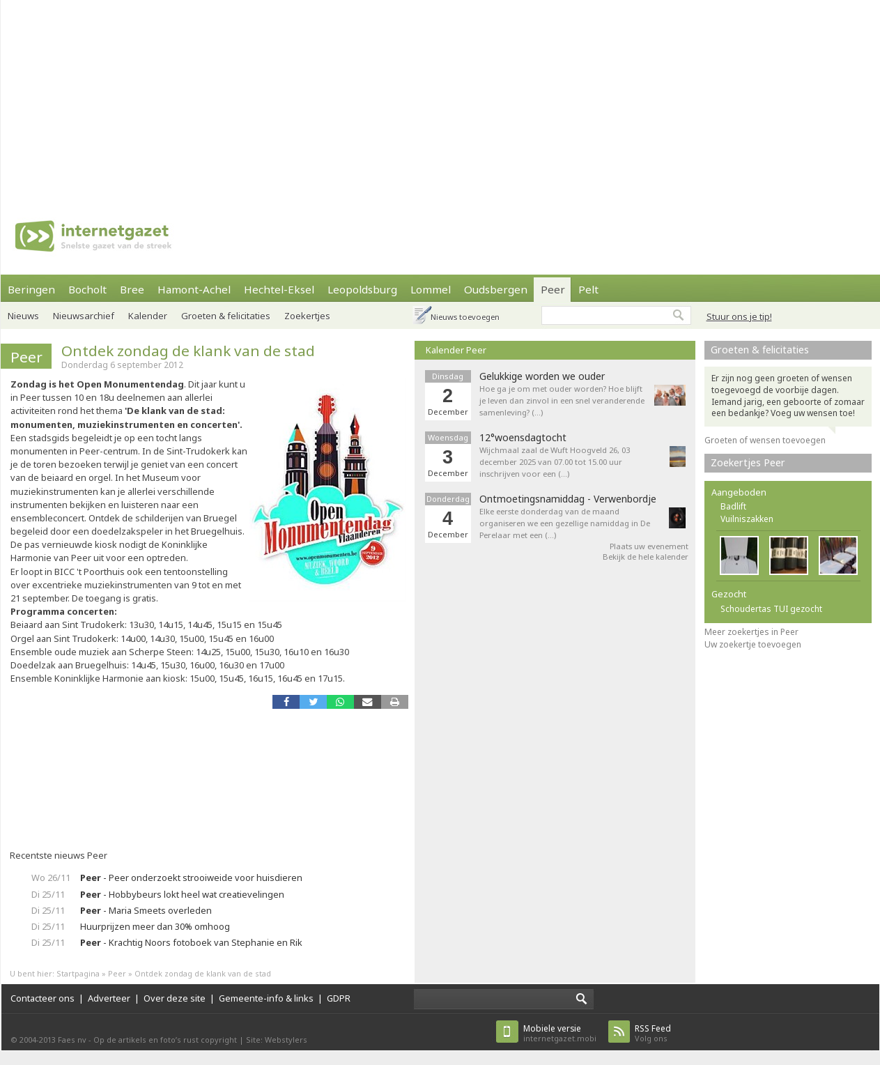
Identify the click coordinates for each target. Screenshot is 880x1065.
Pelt (588, 289)
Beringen (31, 289)
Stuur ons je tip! (739, 316)
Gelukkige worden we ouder (542, 376)
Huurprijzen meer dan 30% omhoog (155, 926)
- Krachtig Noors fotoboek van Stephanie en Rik (191, 942)
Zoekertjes (307, 315)
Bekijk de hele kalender (645, 556)
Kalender (147, 315)
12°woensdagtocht (522, 437)
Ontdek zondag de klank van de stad (188, 350)
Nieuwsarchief (83, 315)
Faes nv (72, 1039)
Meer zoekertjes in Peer (751, 632)
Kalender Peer (456, 350)
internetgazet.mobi (559, 1033)
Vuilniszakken (746, 519)
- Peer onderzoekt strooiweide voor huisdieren (191, 877)
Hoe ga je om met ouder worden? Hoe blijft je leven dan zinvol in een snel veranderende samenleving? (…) (561, 400)
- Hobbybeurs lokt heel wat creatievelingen (182, 894)
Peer (553, 289)
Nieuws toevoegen (465, 317)
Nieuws (23, 315)
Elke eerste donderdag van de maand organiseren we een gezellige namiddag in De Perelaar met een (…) (564, 523)
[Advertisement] (272, 97)
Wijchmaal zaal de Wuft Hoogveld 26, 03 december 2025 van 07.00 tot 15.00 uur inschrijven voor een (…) (554, 462)
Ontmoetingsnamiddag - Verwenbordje (567, 499)
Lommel (430, 289)
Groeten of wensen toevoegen (765, 440)
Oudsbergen (495, 289)
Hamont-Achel (194, 289)
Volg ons (653, 1033)
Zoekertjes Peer (748, 462)
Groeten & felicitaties (225, 315)
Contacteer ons (42, 998)
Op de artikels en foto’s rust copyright (165, 1039)
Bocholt (87, 289)
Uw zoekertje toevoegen (752, 644)
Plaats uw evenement (649, 546)
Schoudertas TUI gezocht (771, 609)
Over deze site (175, 998)
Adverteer (109, 998)
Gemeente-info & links (266, 998)
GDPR (338, 998)
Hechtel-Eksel (279, 289)
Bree (132, 289)
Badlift (733, 506)
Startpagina (78, 973)
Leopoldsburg (362, 289)
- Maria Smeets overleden (146, 910)
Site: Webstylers (276, 1039)
